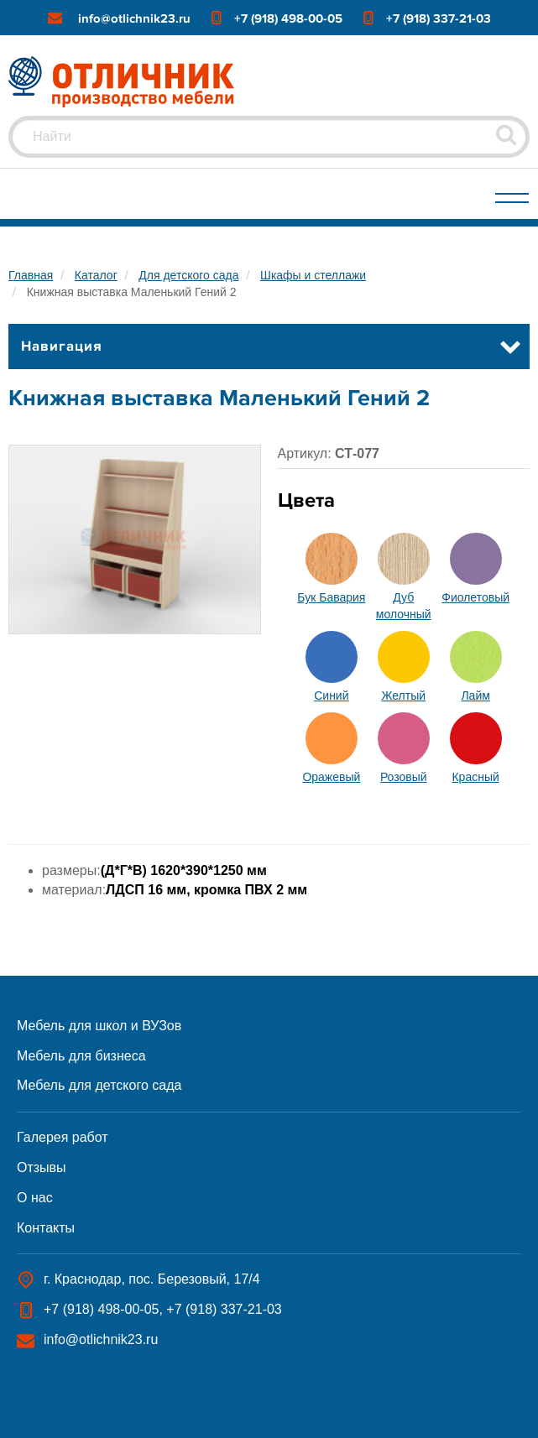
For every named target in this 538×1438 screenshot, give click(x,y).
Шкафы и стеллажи (313, 275)
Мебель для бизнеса (81, 1056)
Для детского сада (188, 275)
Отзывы (41, 1167)
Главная (30, 275)
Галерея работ (62, 1137)
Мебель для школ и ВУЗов (99, 1026)
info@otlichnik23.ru (134, 18)
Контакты (46, 1228)
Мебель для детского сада (99, 1085)
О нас (35, 1198)
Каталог (96, 275)
